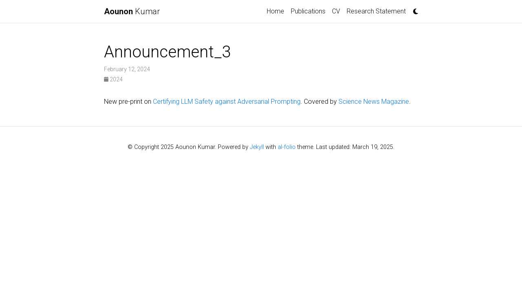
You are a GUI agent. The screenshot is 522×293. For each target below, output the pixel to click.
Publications (308, 11)
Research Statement (376, 11)
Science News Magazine (373, 101)
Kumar (132, 11)
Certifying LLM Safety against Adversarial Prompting (227, 101)
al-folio (287, 147)
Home (275, 11)
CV (336, 11)
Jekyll (257, 147)
